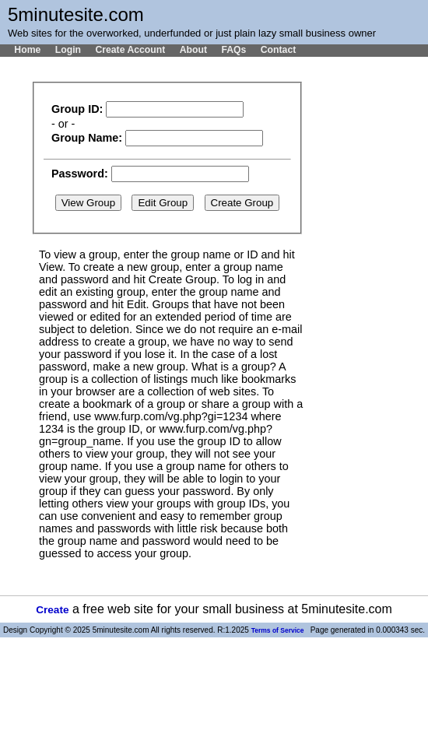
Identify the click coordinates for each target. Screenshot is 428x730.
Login (68, 49)
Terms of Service (277, 630)
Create (52, 610)
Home (27, 49)
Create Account (130, 49)
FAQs (233, 49)
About (193, 49)
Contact (278, 49)
